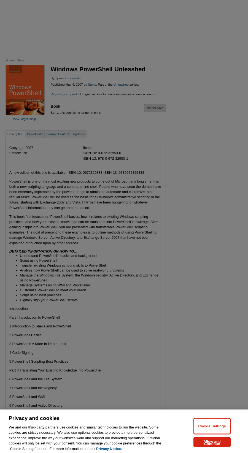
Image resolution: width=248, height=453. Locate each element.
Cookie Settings (212, 434)
